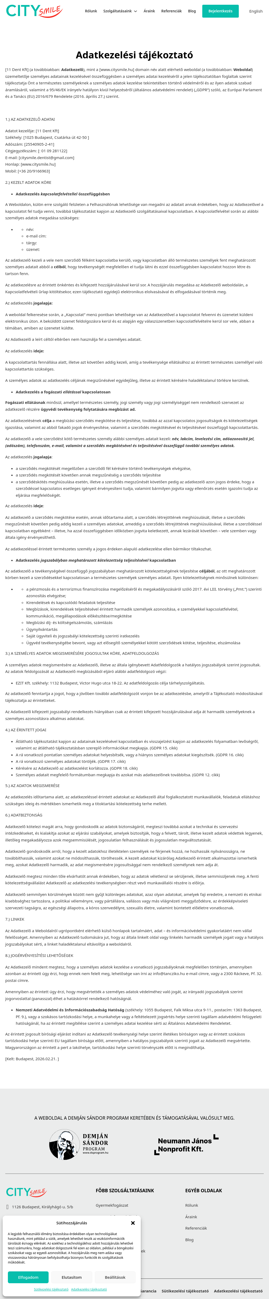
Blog (192, 11)
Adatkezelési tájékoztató (89, 1289)
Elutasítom (72, 1277)
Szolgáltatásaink (117, 11)
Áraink (149, 11)
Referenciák (171, 11)
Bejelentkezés (220, 11)
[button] (133, 1223)
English (256, 11)
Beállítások (115, 1277)
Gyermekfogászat (112, 1205)
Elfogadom (28, 1277)
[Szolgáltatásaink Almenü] (135, 11)
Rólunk (91, 11)
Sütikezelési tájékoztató (51, 1289)
